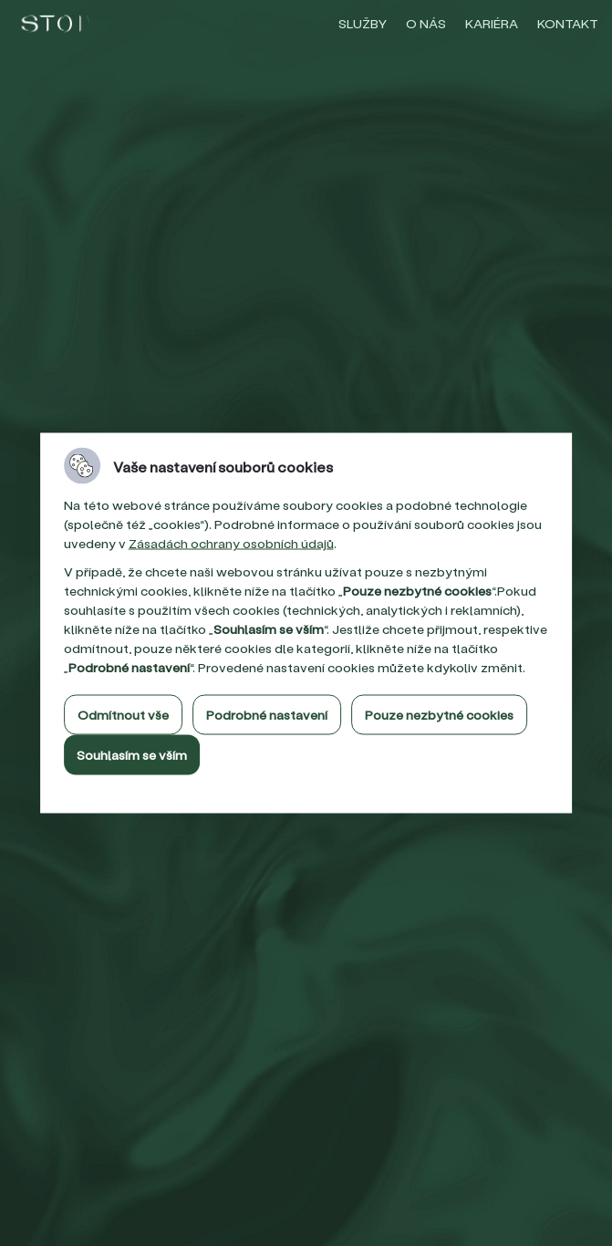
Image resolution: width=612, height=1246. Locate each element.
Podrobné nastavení (266, 714)
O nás (426, 23)
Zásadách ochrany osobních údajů (231, 543)
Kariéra (491, 23)
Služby (362, 23)
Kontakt (567, 23)
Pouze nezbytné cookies (439, 714)
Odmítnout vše (123, 714)
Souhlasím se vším (132, 754)
